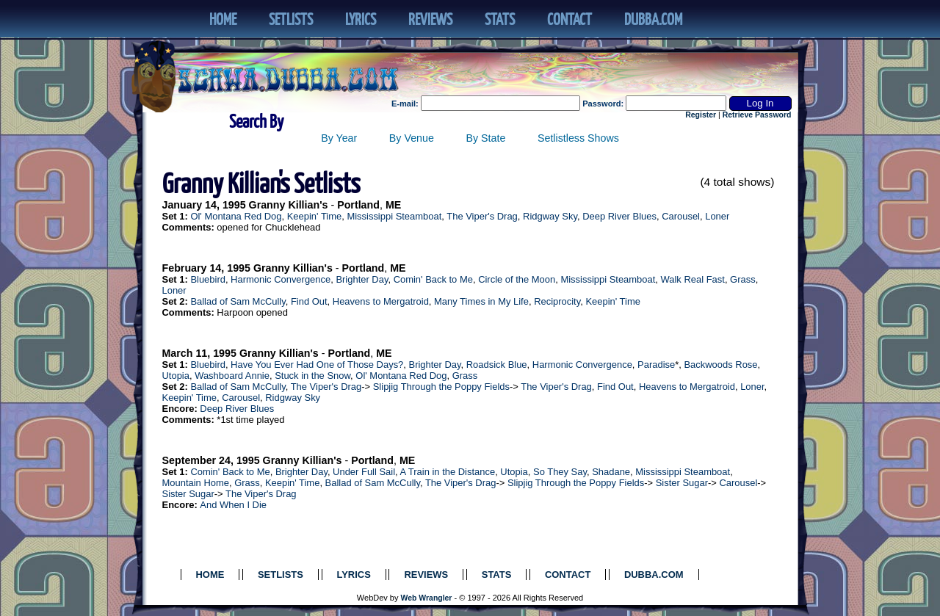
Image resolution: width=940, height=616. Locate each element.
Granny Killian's (288, 205)
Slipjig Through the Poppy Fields (441, 386)
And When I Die (233, 504)
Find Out (309, 301)
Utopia (175, 375)
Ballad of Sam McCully (237, 301)
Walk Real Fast (693, 279)
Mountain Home (195, 482)
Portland (358, 205)
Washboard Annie (232, 375)
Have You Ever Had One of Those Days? (317, 364)
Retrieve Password (757, 115)
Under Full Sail (364, 471)
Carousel (681, 216)
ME (393, 205)
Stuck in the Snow (312, 375)
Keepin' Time (314, 216)
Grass (743, 279)
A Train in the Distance (448, 471)
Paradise (656, 364)
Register (700, 115)
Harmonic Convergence (280, 279)
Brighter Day (362, 279)
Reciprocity (557, 301)
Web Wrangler (426, 598)
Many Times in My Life (481, 301)
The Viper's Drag (482, 216)
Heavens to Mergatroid (381, 301)
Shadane (611, 471)
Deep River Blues (619, 216)
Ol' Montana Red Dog (235, 216)
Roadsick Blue (496, 364)
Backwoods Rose (720, 364)
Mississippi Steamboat (394, 216)
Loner (717, 216)
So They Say (560, 471)
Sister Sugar (682, 482)
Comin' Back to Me (433, 279)
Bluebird (207, 279)
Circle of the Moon (516, 279)
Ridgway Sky (550, 216)
